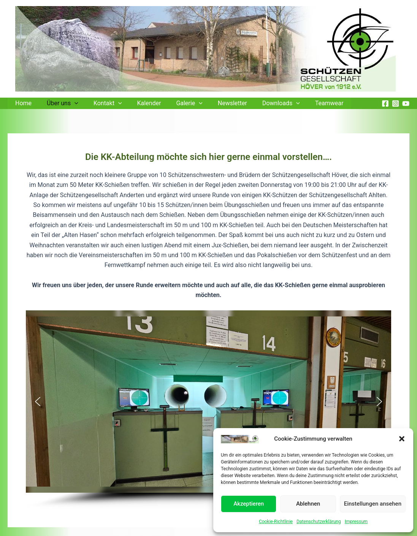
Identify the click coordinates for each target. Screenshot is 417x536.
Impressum (356, 521)
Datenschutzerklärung (318, 521)
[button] (402, 439)
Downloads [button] (261, 103)
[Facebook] (385, 103)
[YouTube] (405, 103)
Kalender (138, 103)
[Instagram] (395, 103)
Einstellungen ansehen (372, 503)
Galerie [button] (175, 103)
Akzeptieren (248, 503)
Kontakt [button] (100, 103)
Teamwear (306, 103)
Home (22, 103)
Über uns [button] (58, 103)
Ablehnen (308, 503)
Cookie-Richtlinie (276, 521)
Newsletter (215, 103)
